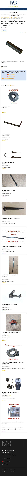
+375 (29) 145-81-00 (13, 6)
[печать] (22, 33)
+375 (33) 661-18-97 (11, 76)
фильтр (4, 30)
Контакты (16, 9)
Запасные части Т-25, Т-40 (8, 17)
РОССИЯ (9, 395)
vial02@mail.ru (5, 464)
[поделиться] (20, 33)
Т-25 (1, 67)
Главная (2, 17)
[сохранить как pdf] (25, 33)
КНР (8, 278)
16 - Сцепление (15, 17)
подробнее (3, 112)
